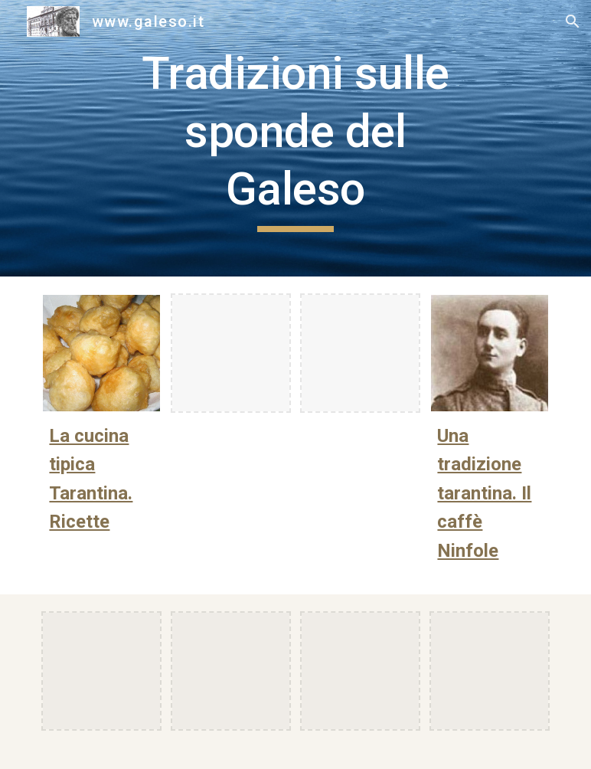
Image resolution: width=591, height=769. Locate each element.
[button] (572, 21)
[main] (295, 138)
